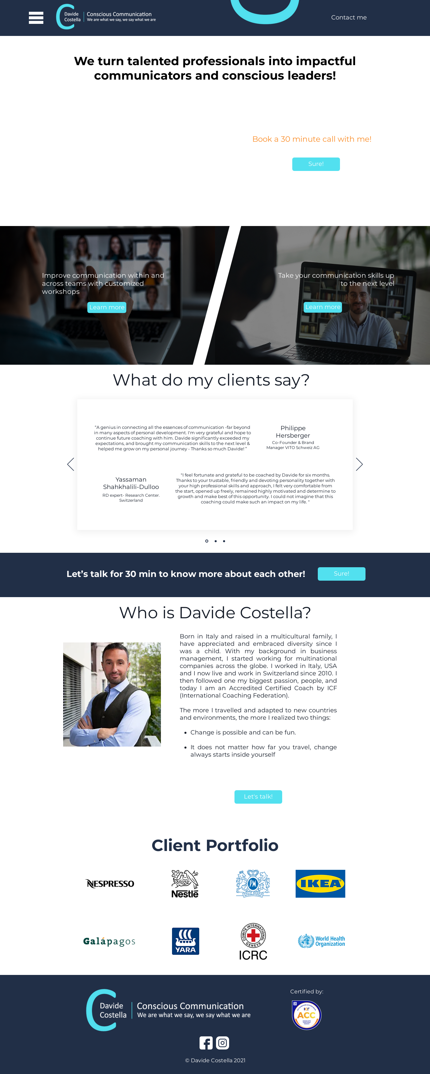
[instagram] (222, 1042)
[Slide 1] (206, 541)
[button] (36, 18)
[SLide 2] (216, 541)
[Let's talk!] (258, 797)
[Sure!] (316, 164)
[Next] (359, 465)
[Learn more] (106, 307)
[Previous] (70, 465)
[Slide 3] (224, 541)
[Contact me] (349, 18)
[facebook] (206, 1042)
